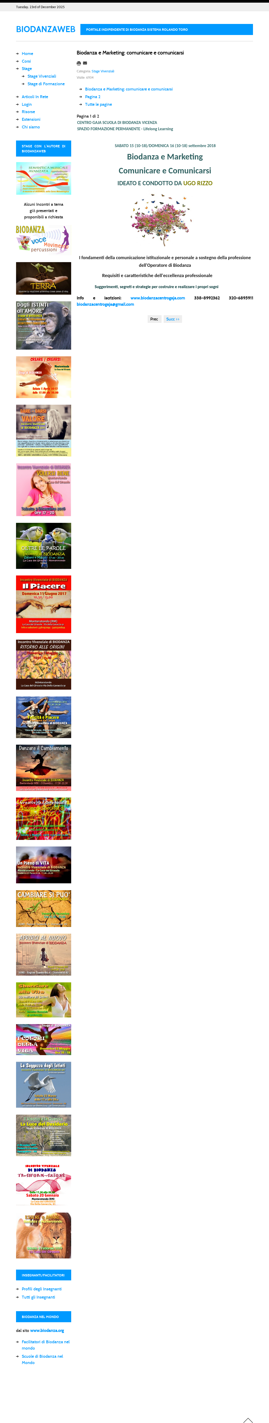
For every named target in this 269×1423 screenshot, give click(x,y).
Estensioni (31, 119)
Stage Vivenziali (42, 76)
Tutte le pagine (98, 104)
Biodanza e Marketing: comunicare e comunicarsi (130, 52)
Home (27, 53)
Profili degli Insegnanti (42, 1288)
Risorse (28, 111)
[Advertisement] (111, 1393)
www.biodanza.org (47, 1330)
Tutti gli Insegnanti (38, 1297)
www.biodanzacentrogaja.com (158, 297)
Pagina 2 (92, 96)
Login (27, 104)
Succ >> (172, 319)
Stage (27, 68)
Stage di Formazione (46, 83)
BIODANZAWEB (45, 29)
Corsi (26, 61)
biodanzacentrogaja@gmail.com (105, 304)
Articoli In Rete (35, 96)
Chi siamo (31, 126)
